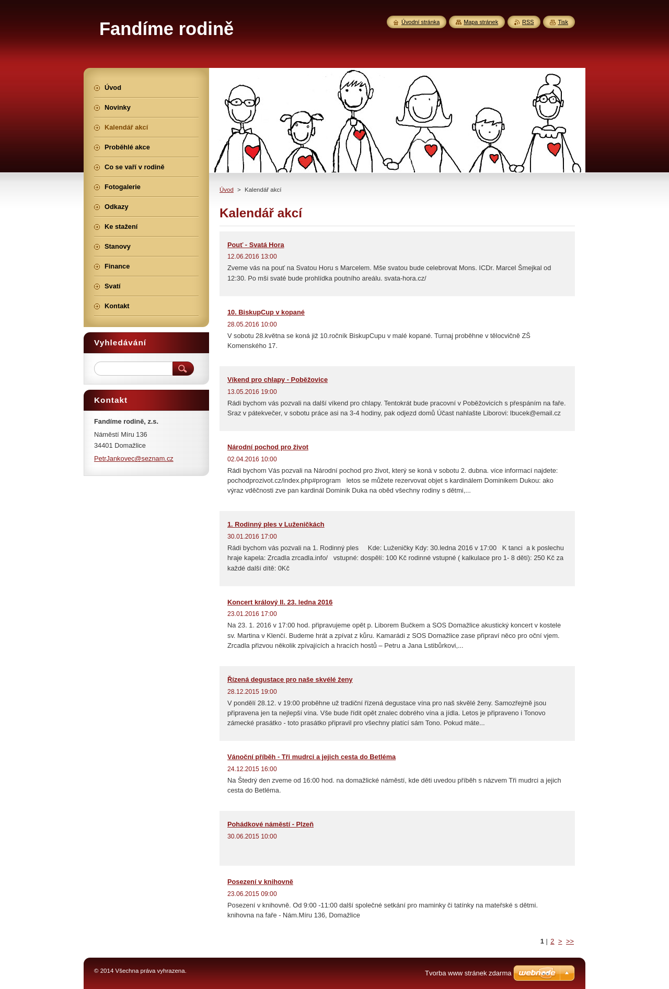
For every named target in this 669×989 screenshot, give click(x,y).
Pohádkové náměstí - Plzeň (270, 824)
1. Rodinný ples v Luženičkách (276, 524)
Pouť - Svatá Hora (255, 245)
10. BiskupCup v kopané (266, 312)
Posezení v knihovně (260, 882)
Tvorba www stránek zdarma (468, 973)
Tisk (563, 22)
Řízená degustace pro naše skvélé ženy (290, 679)
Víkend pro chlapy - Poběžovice (277, 379)
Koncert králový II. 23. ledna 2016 (279, 602)
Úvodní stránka (420, 22)
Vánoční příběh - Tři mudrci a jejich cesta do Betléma (311, 757)
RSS (528, 22)
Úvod (227, 190)
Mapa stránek (481, 22)
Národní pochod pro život (267, 447)
